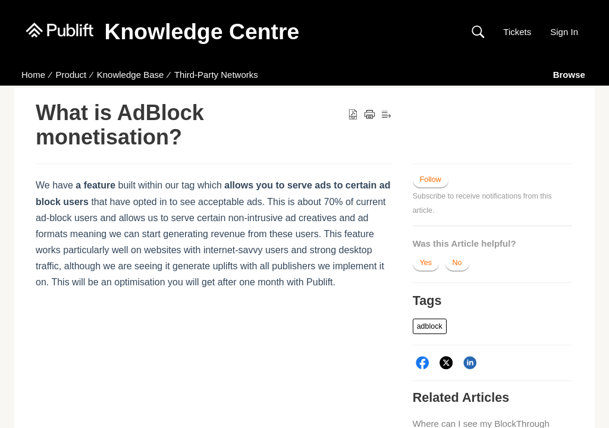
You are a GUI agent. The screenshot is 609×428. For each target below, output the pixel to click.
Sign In (564, 32)
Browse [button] (570, 75)
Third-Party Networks (216, 75)
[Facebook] (422, 363)
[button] (478, 32)
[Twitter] (446, 363)
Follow (430, 179)
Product (71, 75)
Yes (426, 263)
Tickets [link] (517, 32)
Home (33, 75)
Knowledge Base (130, 75)
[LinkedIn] (470, 363)
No (457, 263)
